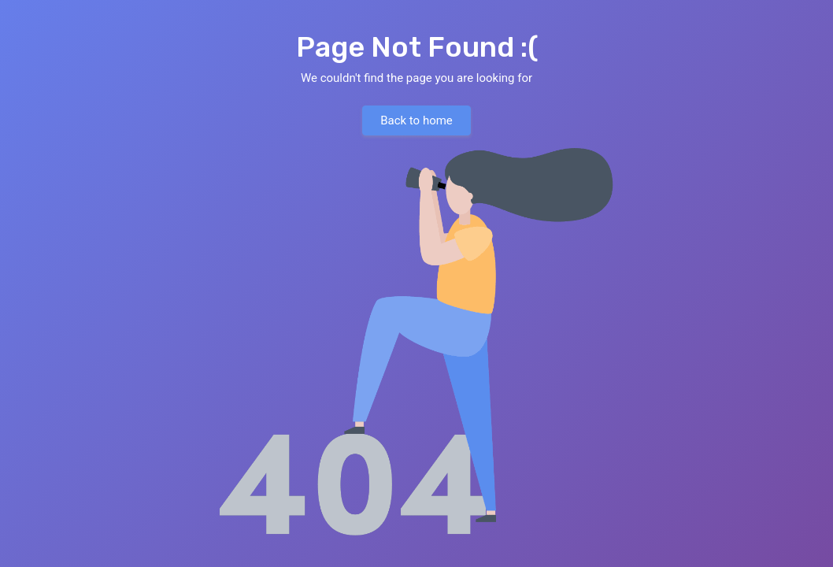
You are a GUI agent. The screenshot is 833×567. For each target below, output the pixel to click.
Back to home (416, 120)
